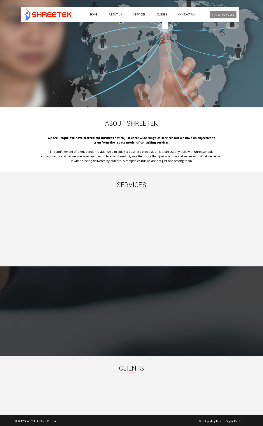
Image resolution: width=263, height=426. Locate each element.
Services (139, 14)
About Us (115, 14)
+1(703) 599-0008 (223, 14)
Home (94, 14)
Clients (162, 14)
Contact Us (186, 14)
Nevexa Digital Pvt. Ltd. (230, 421)
